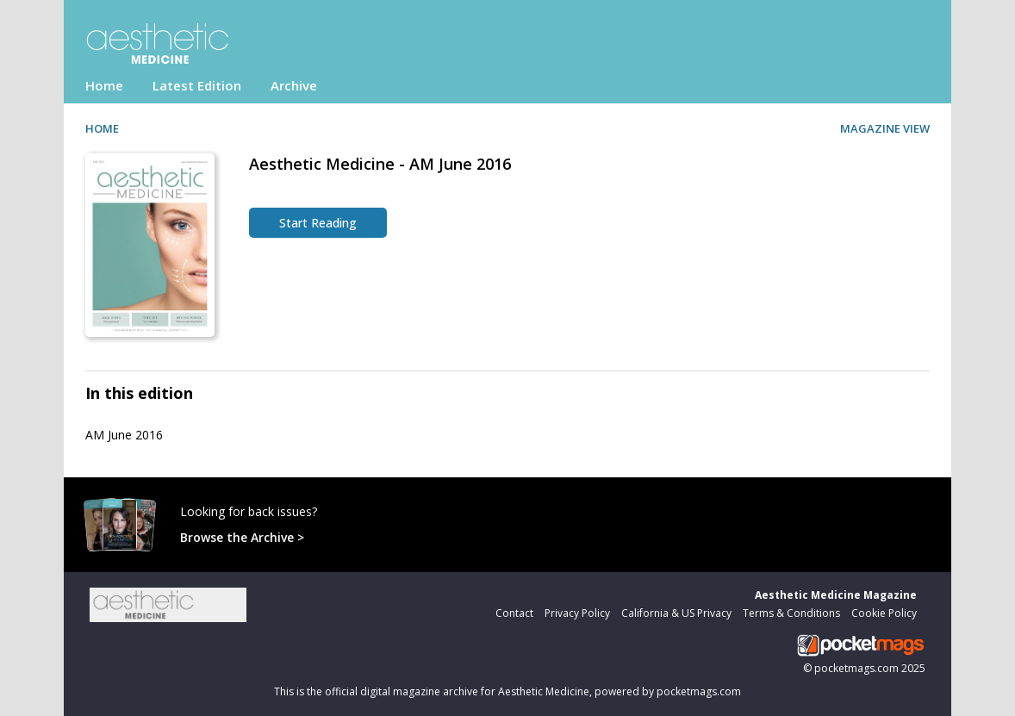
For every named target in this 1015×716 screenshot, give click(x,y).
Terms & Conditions (791, 613)
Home (104, 85)
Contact (514, 613)
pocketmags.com (856, 668)
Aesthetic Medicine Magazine (836, 595)
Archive (294, 85)
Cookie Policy (884, 613)
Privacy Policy (577, 613)
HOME (102, 128)
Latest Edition (197, 85)
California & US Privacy (676, 613)
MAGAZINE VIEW (885, 128)
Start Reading (318, 223)
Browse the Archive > (242, 537)
